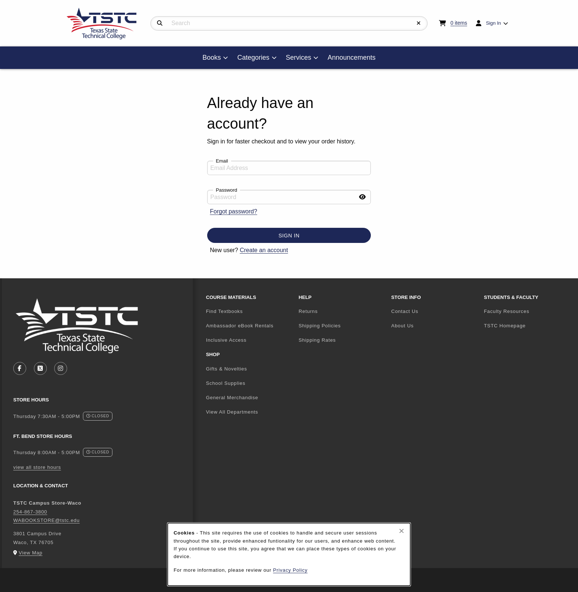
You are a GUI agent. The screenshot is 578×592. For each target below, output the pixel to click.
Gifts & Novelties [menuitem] (226, 369)
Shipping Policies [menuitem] (320, 325)
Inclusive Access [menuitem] (226, 340)
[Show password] (362, 197)
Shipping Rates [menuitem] (317, 340)
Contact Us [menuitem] (404, 311)
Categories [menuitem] (253, 57)
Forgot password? (233, 211)
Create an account (264, 250)
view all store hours (37, 467)
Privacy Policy (290, 570)
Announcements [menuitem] (352, 57)
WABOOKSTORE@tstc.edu (46, 520)
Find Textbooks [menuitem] (224, 311)
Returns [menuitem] (308, 311)
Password (226, 190)
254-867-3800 (30, 512)
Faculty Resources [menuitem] (506, 311)
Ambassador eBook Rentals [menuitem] (240, 325)
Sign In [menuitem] (493, 23)
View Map (30, 553)
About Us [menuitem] (402, 325)
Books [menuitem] (211, 57)
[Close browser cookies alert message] (401, 531)
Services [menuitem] (298, 57)
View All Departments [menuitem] (232, 412)
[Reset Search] (419, 23)
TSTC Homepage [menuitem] (527, 325)
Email (222, 161)
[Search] (159, 23)
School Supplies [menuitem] (226, 383)
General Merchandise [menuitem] (232, 397)
